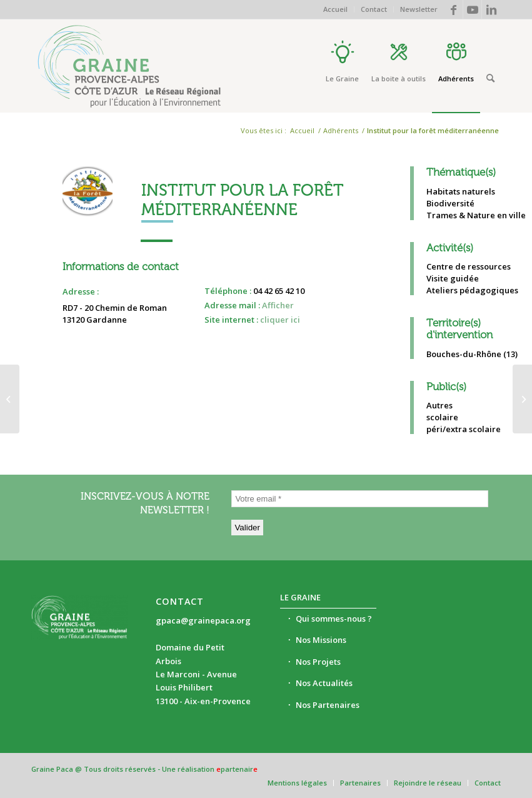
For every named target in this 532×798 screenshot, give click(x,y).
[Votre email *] (359, 498)
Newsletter (419, 9)
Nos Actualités (324, 683)
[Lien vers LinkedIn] (491, 9)
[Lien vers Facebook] (453, 9)
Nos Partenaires (327, 704)
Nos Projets (318, 661)
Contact (374, 9)
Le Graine (300, 597)
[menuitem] (335, 9)
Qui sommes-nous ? (334, 618)
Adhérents (340, 130)
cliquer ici (280, 319)
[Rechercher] (490, 78)
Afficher (278, 305)
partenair (237, 769)
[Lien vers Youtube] (472, 9)
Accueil (335, 9)
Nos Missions (321, 639)
